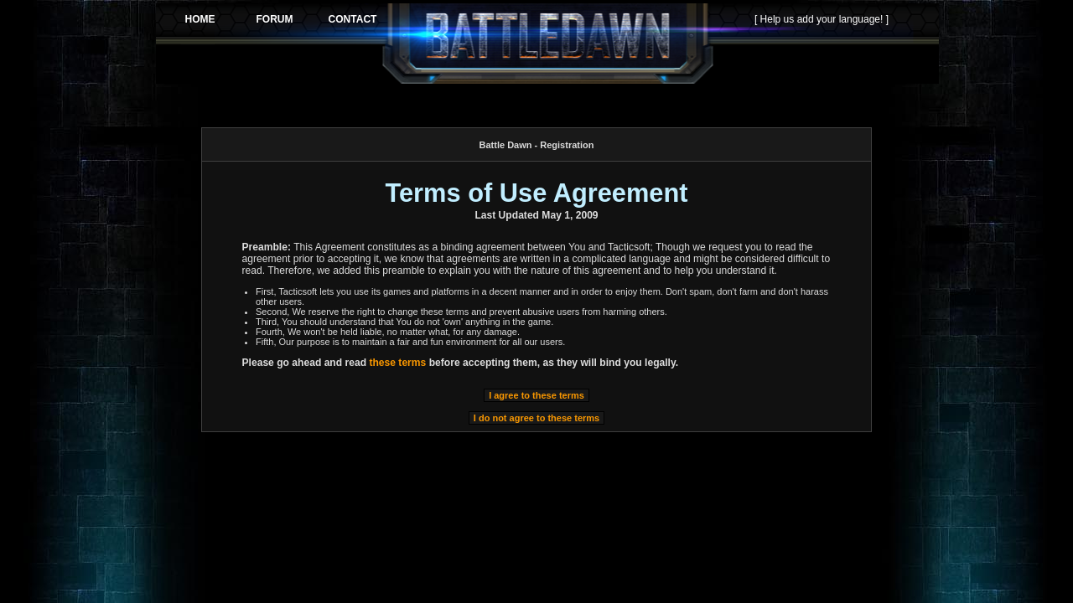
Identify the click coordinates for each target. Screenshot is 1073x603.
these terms (397, 362)
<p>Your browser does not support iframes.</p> (547, 43)
